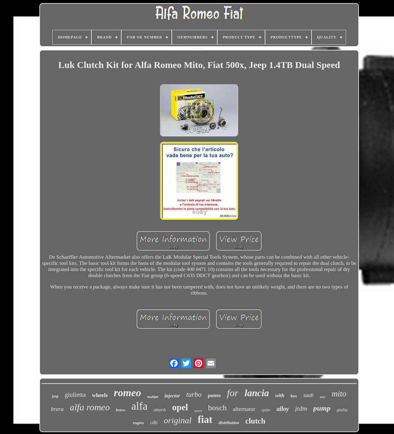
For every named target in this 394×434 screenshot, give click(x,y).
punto (214, 395)
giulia (342, 409)
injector (172, 395)
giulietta (75, 394)
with (279, 395)
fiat (205, 419)
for (232, 392)
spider (265, 410)
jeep (55, 396)
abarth (160, 409)
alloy (283, 408)
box (294, 396)
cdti (154, 422)
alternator (244, 409)
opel (180, 407)
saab (308, 395)
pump (322, 408)
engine (138, 422)
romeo (127, 392)
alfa (139, 406)
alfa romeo (90, 407)
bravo (120, 410)
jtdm (301, 408)
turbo (194, 394)
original (177, 420)
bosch (217, 407)
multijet (153, 397)
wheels (100, 395)
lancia (257, 393)
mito (339, 393)
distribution (229, 422)
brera (57, 409)
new (322, 397)
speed (198, 410)
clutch (255, 421)
